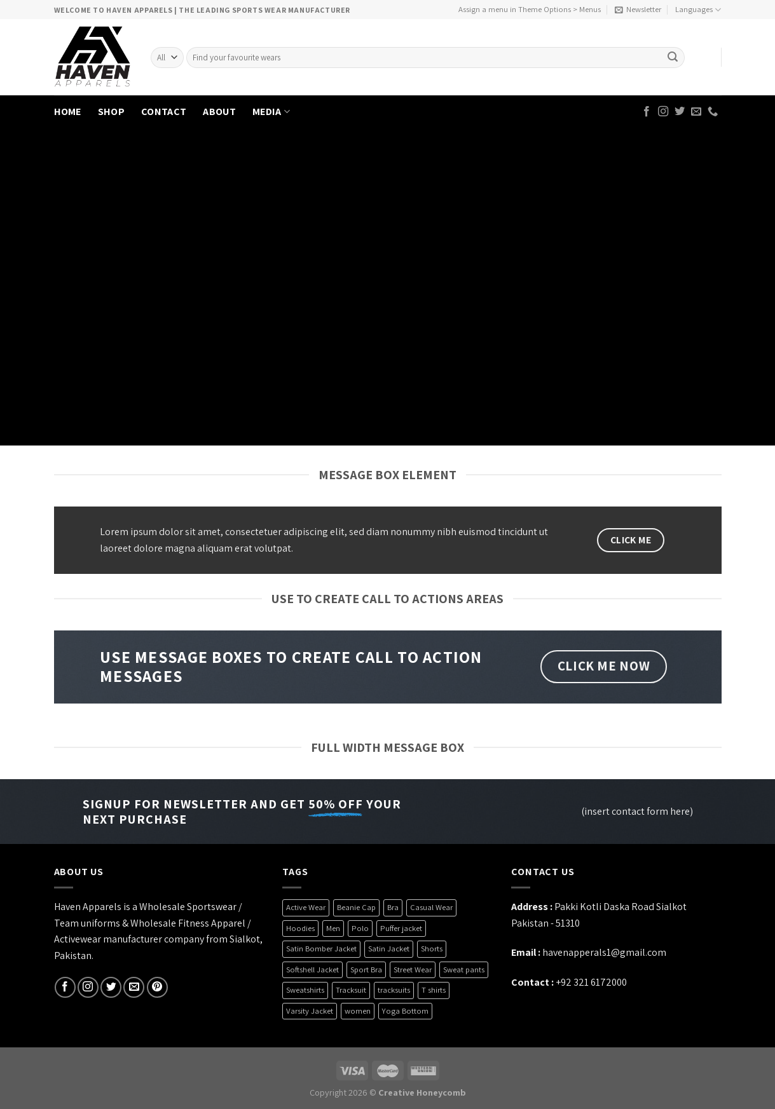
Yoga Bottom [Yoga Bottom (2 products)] (405, 1010)
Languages (698, 10)
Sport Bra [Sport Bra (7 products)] (366, 969)
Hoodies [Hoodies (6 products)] (300, 928)
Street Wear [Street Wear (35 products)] (413, 969)
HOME (67, 111)
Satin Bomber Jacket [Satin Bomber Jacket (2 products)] (321, 948)
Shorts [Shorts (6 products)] (431, 948)
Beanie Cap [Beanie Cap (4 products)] (356, 907)
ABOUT (219, 111)
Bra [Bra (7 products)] (393, 907)
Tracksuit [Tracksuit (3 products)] (351, 989)
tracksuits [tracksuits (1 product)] (394, 989)
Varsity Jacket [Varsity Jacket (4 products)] (309, 1010)
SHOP (111, 111)
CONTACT (163, 111)
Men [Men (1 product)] (333, 928)
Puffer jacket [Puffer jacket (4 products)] (401, 928)
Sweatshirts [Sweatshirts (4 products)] (305, 989)
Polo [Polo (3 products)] (360, 928)
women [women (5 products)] (358, 1010)
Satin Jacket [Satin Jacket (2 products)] (388, 948)
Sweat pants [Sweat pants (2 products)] (463, 969)
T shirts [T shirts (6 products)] (434, 989)
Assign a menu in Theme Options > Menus (529, 9)
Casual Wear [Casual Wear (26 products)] (431, 907)
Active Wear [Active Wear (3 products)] (306, 907)
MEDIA (271, 111)
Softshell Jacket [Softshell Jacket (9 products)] (312, 969)
